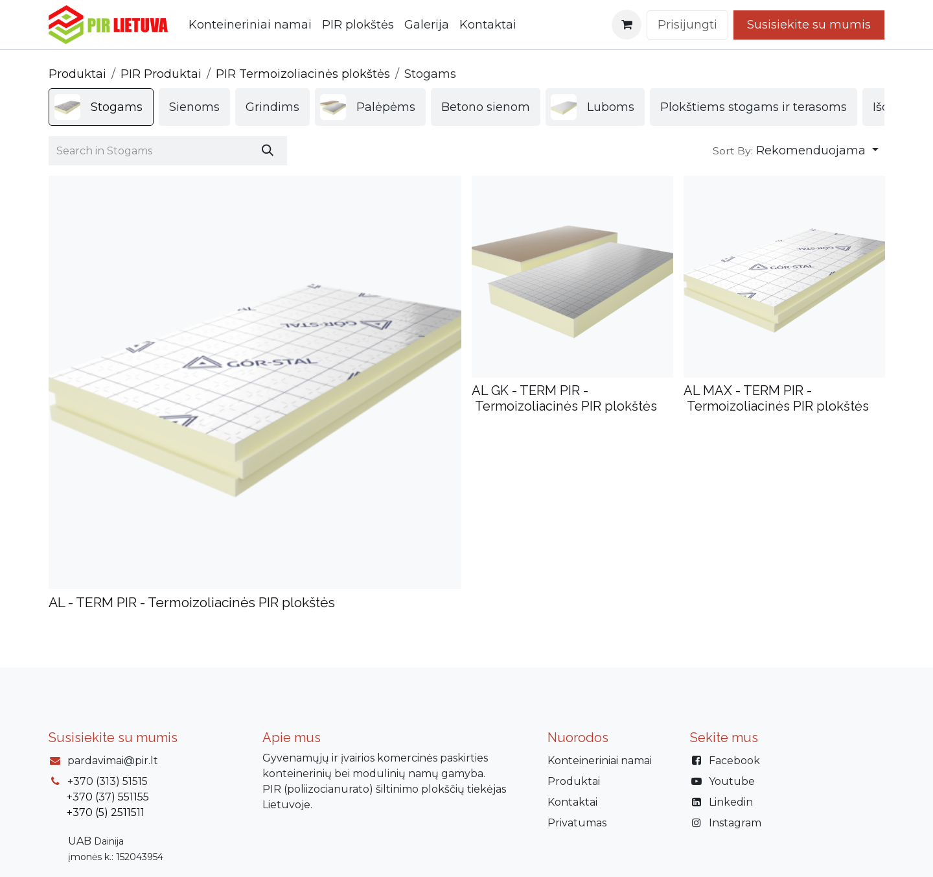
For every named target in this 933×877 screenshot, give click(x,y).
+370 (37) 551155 (108, 797)
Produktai (77, 74)
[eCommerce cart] (626, 25)
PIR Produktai (161, 74)
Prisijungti (687, 25)
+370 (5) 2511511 (105, 812)
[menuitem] (250, 25)
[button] (795, 150)
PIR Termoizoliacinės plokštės (303, 74)
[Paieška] (267, 150)
